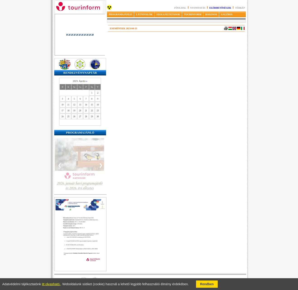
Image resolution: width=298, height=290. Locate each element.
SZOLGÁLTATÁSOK (168, 14)
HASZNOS (211, 14)
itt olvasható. (51, 284)
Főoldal (180, 8)
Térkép (240, 8)
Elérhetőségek (220, 8)
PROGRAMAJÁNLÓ (120, 14)
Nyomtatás (198, 8)
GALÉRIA (226, 14)
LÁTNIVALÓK (144, 14)
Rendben (207, 284)
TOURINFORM (192, 14)
